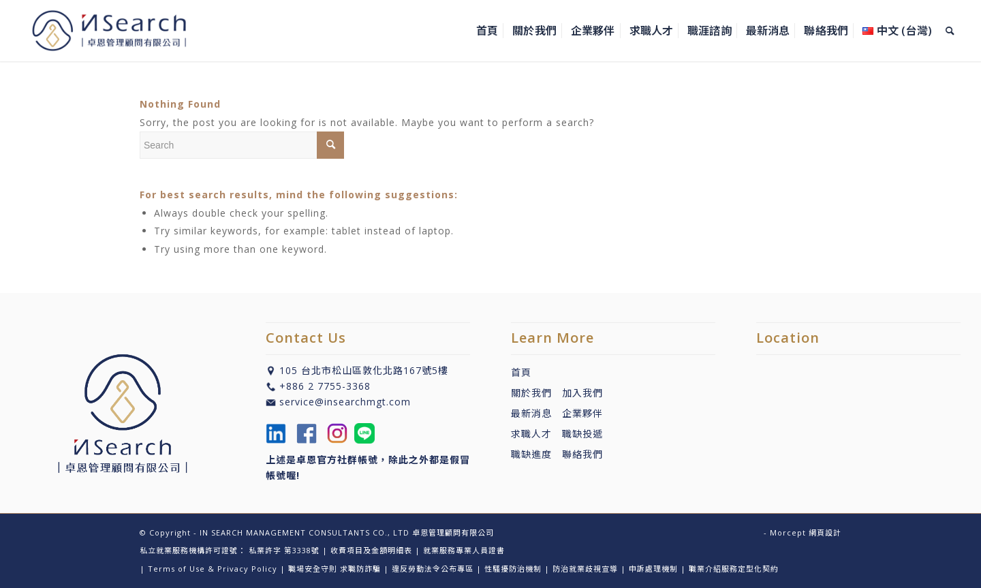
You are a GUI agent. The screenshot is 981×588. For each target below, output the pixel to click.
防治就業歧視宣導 (585, 568)
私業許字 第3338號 (284, 550)
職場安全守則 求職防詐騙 (334, 568)
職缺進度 (536, 454)
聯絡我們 (582, 454)
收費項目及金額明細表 (371, 550)
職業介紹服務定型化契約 (734, 568)
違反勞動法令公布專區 (432, 568)
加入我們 (582, 392)
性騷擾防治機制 (513, 568)
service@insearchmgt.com (345, 401)
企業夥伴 (582, 413)
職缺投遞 (577, 433)
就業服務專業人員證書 (464, 550)
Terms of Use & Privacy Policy (212, 568)
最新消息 (536, 413)
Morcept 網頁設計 (805, 532)
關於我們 (531, 392)
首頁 (521, 372)
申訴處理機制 (653, 568)
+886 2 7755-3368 (325, 386)
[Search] (950, 30)
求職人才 (531, 433)
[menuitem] (487, 30)
